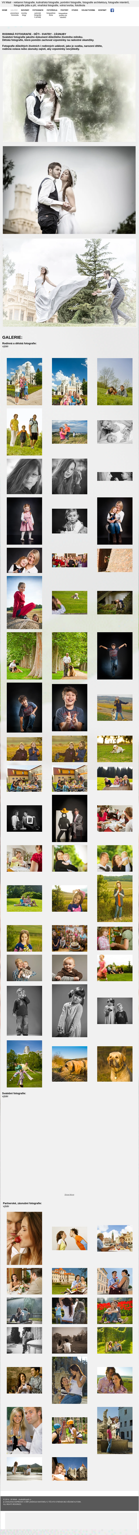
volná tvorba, (67, 5)
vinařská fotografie (47, 5)
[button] (24, 1116)
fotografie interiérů (118, 2)
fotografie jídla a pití (25, 5)
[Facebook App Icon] (112, 10)
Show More (69, 1194)
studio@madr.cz (25, 1499)
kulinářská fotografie (47, 2)
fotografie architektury (94, 2)
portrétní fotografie (70, 2)
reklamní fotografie (24, 2)
